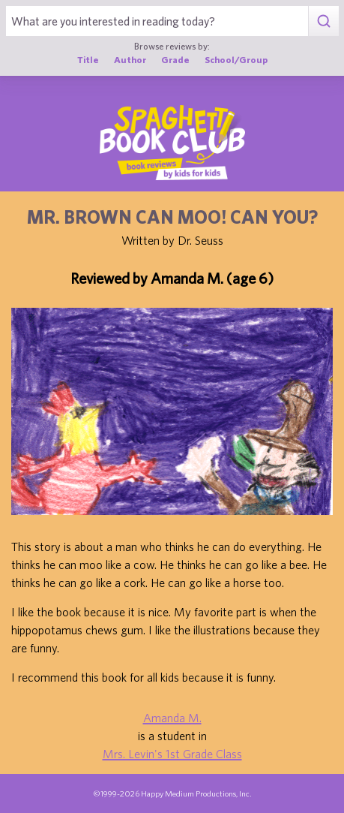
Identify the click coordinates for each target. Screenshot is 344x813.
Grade (175, 59)
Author (130, 59)
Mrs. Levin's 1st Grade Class (172, 753)
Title (88, 59)
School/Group (236, 59)
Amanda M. (172, 717)
